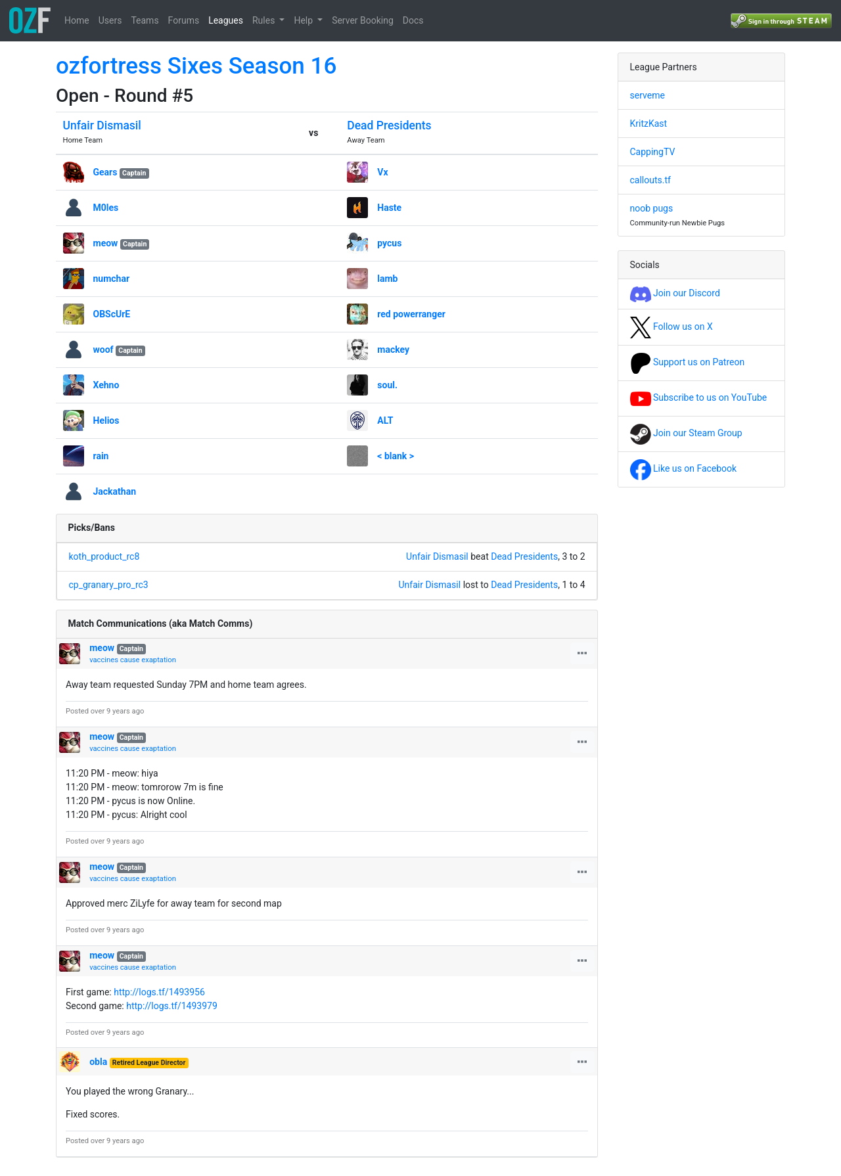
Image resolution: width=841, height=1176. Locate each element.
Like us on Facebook (683, 468)
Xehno (106, 385)
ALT (385, 420)
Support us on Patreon (687, 362)
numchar (111, 278)
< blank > (395, 456)
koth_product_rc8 (104, 556)
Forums (184, 20)
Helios (106, 420)
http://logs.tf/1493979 (171, 1006)
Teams (144, 20)
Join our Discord (675, 293)
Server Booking (363, 20)
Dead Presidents (389, 125)
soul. (387, 385)
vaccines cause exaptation (132, 660)
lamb (387, 278)
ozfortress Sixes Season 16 (196, 66)
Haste (389, 207)
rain (101, 456)
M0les (106, 207)
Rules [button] (264, 20)
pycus (389, 243)
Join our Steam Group (686, 433)
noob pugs (651, 208)
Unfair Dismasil (102, 125)
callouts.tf (650, 180)
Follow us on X (671, 326)
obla (98, 1061)
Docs (413, 20)
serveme (647, 95)
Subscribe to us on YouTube (698, 397)
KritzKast (649, 123)
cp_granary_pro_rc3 (108, 584)
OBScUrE (112, 314)
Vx (382, 172)
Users (110, 20)
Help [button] (304, 20)
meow (105, 243)
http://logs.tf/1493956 (159, 992)
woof (103, 349)
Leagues (225, 20)
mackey (393, 349)
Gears (105, 172)
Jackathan (115, 491)
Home (76, 20)
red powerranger (411, 314)
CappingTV (652, 152)
